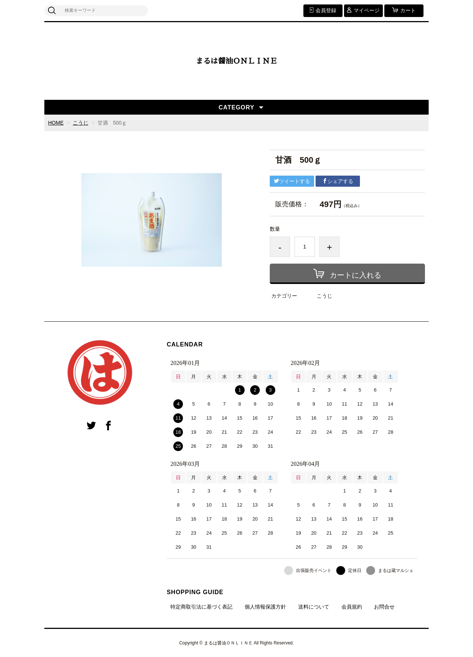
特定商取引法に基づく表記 (201, 606)
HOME (56, 123)
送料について (313, 606)
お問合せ (384, 606)
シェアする (337, 181)
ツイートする (292, 181)
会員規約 (351, 606)
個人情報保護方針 (265, 606)
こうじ (80, 123)
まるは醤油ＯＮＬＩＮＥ (236, 61)
